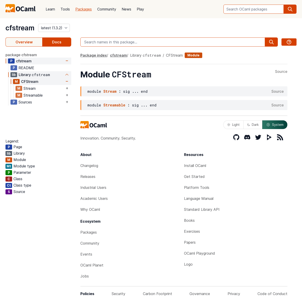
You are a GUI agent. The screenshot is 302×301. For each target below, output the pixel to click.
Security (118, 293)
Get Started (194, 176)
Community (106, 9)
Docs (56, 42)
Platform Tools (196, 187)
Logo (188, 264)
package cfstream (21, 55)
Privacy (234, 293)
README (26, 68)
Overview (24, 42)
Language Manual (198, 198)
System (275, 125)
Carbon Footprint (157, 293)
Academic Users (94, 198)
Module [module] (193, 55)
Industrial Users (93, 187)
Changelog (89, 165)
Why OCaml (90, 209)
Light (233, 125)
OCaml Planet (91, 265)
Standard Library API (202, 209)
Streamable (33, 95)
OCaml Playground (199, 253)
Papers (190, 242)
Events (86, 254)
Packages (83, 9)
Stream (30, 88)
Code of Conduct (272, 293)
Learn (50, 9)
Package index (93, 55)
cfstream (19, 28)
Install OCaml (195, 165)
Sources (25, 102)
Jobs (84, 276)
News (126, 9)
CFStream (29, 81)
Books (189, 220)
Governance (199, 293)
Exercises (192, 231)
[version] (54, 28)
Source (281, 72)
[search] (290, 9)
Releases (87, 176)
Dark (253, 125)
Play (140, 9)
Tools (65, 9)
